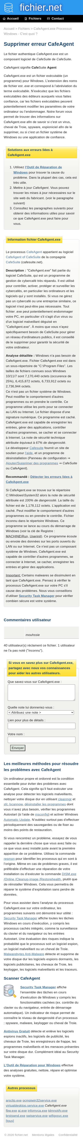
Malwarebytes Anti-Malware (24, 954)
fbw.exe (11, 1110)
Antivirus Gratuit (17, 1031)
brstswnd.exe (15, 1116)
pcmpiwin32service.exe (40, 1100)
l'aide (29, 453)
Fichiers (32, 18)
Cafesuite (37, 448)
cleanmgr (65, 799)
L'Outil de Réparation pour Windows (32, 1065)
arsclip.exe (14, 1100)
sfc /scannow (13, 804)
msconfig (41, 814)
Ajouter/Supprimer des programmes (32, 463)
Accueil (11, 18)
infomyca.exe (37, 1110)
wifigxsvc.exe (58, 1116)
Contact (55, 18)
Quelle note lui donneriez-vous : (31, 707)
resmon (9, 859)
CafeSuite (13, 262)
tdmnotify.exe (58, 1110)
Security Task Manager (37, 596)
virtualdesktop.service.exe (25, 1105)
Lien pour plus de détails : (26, 720)
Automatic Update (17, 820)
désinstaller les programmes (45, 804)
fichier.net (21, 1134)
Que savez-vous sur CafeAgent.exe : (35, 682)
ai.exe (22, 1110)
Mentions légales (43, 1134)
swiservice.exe (37, 1116)
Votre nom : (16, 734)
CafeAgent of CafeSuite (23, 257)
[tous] (10, 1121)
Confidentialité (68, 1134)
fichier (38, 7)
